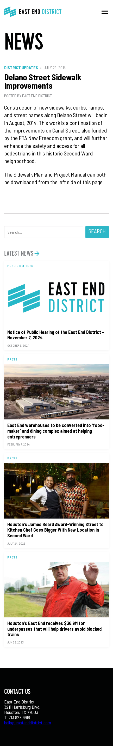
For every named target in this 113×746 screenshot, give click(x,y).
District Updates (21, 67)
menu (105, 12)
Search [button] (97, 231)
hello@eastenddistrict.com (27, 722)
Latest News (18, 253)
